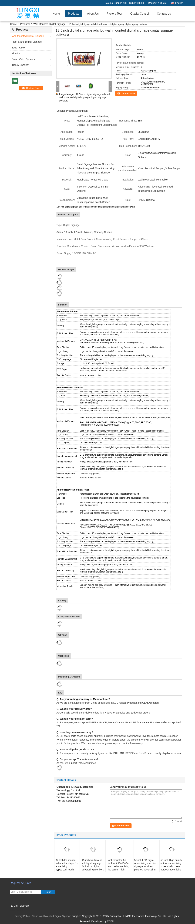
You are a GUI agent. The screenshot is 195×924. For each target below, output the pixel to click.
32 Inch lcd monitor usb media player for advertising (67, 863)
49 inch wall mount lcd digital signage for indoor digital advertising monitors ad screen (93, 866)
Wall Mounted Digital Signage (49, 24)
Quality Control (139, 13)
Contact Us (164, 13)
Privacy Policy (22, 916)
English (180, 3)
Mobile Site (17, 910)
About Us (93, 13)
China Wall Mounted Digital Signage (51, 916)
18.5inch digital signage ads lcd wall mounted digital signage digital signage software (84, 97)
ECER (110, 921)
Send (48, 892)
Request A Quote (157, 3)
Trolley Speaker (20, 65)
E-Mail (14, 905)
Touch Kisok (18, 47)
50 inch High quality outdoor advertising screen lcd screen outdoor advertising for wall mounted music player (171, 868)
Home (56, 13)
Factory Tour (114, 13)
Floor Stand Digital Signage (27, 41)
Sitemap (24, 905)
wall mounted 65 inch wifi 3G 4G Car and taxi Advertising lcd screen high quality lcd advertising (118, 868)
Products (73, 13)
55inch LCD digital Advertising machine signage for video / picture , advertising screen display (145, 866)
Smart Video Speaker (23, 59)
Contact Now (128, 93)
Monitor (16, 53)
